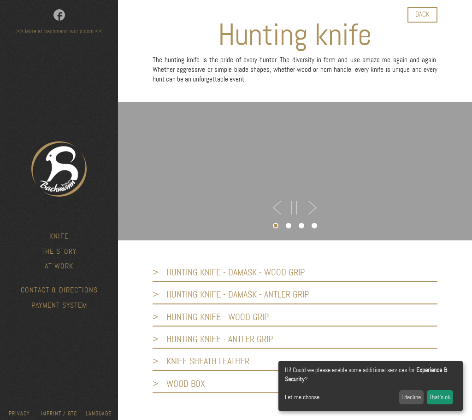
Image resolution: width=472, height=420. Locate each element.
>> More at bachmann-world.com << (59, 31)
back (422, 14)
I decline (411, 397)
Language (99, 413)
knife (59, 236)
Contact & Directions (59, 290)
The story (59, 251)
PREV (277, 208)
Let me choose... (304, 397)
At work (59, 266)
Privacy (19, 413)
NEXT (311, 208)
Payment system (59, 305)
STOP (294, 208)
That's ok (439, 397)
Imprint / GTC (59, 413)
